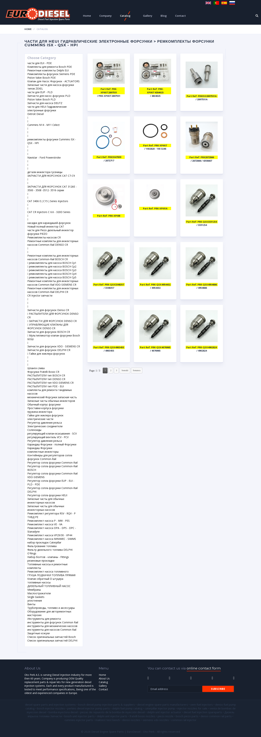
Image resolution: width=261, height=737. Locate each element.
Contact (180, 15)
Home (87, 15)
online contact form (204, 668)
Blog (164, 15)
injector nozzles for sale (192, 708)
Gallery (147, 15)
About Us (104, 678)
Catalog (125, 15)
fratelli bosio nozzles (142, 716)
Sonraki (124, 370)
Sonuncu (136, 370)
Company (105, 15)
